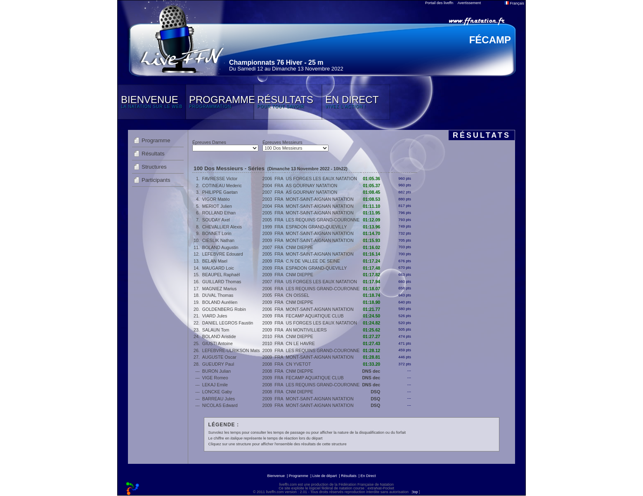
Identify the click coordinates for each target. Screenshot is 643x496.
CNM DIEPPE (299, 247)
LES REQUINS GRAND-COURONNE (323, 219)
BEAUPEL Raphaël (221, 274)
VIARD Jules (214, 315)
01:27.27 (371, 336)
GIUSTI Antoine (217, 343)
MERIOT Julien (217, 206)
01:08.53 (371, 199)
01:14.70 (371, 233)
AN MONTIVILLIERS (306, 329)
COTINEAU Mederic (222, 185)
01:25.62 (371, 329)
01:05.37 (371, 185)
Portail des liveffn (439, 3)
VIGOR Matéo (216, 199)
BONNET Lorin (217, 233)
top (415, 492)
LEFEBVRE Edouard (222, 254)
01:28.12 (371, 350)
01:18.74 (371, 295)
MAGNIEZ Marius (219, 288)
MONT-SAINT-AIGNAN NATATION (320, 199)
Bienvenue (276, 476)
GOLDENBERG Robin (224, 309)
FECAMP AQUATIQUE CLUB (315, 315)
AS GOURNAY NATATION (312, 185)
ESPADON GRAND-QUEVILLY (316, 226)
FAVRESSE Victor (219, 178)
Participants (156, 180)
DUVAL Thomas (218, 295)
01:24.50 (371, 315)
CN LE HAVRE (300, 343)
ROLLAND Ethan (219, 212)
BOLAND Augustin (220, 247)
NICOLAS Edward (220, 405)
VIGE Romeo (215, 377)
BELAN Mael (214, 261)
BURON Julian (216, 371)
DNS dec (371, 371)
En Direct (368, 476)
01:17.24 (371, 261)
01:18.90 (371, 302)
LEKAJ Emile (215, 384)
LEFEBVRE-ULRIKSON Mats (231, 350)
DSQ (375, 391)
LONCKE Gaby (217, 391)
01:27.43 (371, 343)
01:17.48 (371, 268)
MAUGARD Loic (218, 268)
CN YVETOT (298, 364)
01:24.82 (371, 322)
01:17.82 (371, 274)
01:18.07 (371, 288)
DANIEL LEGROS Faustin (227, 322)
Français (514, 3)
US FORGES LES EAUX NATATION (321, 178)
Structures (154, 167)
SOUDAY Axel (216, 219)
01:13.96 (371, 226)
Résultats (153, 153)
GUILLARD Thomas (221, 281)
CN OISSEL (298, 295)
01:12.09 (371, 219)
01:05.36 (371, 178)
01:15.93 (371, 240)
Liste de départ (324, 476)
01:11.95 (371, 212)
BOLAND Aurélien (219, 302)
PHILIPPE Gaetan (220, 192)
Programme (156, 140)
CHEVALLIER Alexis (222, 226)
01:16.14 (371, 254)
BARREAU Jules (218, 398)
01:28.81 (371, 357)
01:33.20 (371, 364)
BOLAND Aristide (219, 336)
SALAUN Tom (215, 329)
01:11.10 (371, 206)
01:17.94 (371, 281)
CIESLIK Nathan (218, 240)
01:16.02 (371, 247)
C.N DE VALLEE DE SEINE (313, 261)
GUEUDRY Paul (218, 364)
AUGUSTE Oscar (219, 357)
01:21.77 (371, 309)
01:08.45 (371, 192)
